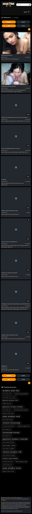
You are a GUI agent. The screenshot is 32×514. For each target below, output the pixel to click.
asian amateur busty (11, 468)
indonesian (26, 245)
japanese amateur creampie (15, 439)
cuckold (20, 307)
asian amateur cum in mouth (8, 397)
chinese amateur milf (11, 452)
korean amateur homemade (8, 455)
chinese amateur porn (7, 464)
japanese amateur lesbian (12, 407)
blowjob (9, 90)
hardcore (9, 338)
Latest (23, 22)
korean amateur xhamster (8, 442)
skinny (10, 247)
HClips (28, 212)
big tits (9, 183)
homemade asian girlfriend (8, 426)
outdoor (24, 121)
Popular (9, 22)
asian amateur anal (11, 416)
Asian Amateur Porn (8, 4)
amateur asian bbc (10, 390)
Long (23, 25)
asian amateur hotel (6, 393)
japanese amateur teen (10, 400)
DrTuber (28, 336)
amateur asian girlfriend (21, 394)
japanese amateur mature (8, 471)
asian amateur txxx (6, 435)
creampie (9, 245)
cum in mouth (16, 90)
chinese (9, 276)
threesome (24, 309)
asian (4, 59)
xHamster (27, 57)
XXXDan (28, 274)
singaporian (17, 309)
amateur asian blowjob (10, 458)
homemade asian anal (7, 461)
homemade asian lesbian (21, 410)
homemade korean (11, 432)
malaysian (16, 59)
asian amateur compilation (8, 448)
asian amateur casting (7, 419)
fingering (14, 183)
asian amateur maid (21, 461)
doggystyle (23, 90)
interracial (26, 307)
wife (21, 91)
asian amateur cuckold (8, 445)
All (9, 25)
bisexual (9, 307)
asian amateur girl (6, 410)
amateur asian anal (6, 403)
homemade (10, 59)
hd (14, 245)
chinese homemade (11, 423)
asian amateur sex (6, 429)
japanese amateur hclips (8, 413)
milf (17, 91)
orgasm (11, 309)
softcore (26, 152)
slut (29, 121)
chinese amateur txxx (24, 426)
